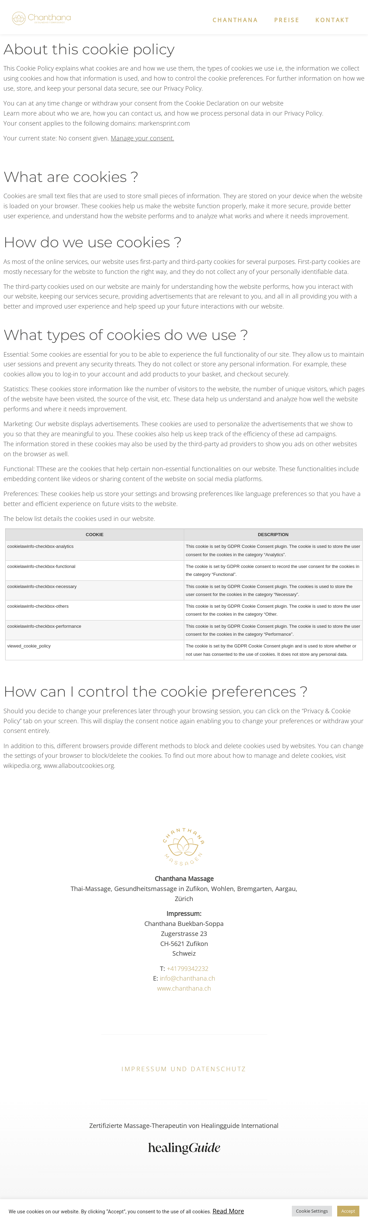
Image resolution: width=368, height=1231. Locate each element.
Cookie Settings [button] (312, 1211)
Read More (228, 1211)
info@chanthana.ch (187, 978)
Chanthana (235, 20)
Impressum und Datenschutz (184, 1069)
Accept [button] (348, 1211)
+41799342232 (187, 968)
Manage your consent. (142, 138)
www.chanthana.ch (184, 988)
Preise (287, 20)
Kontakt (332, 20)
